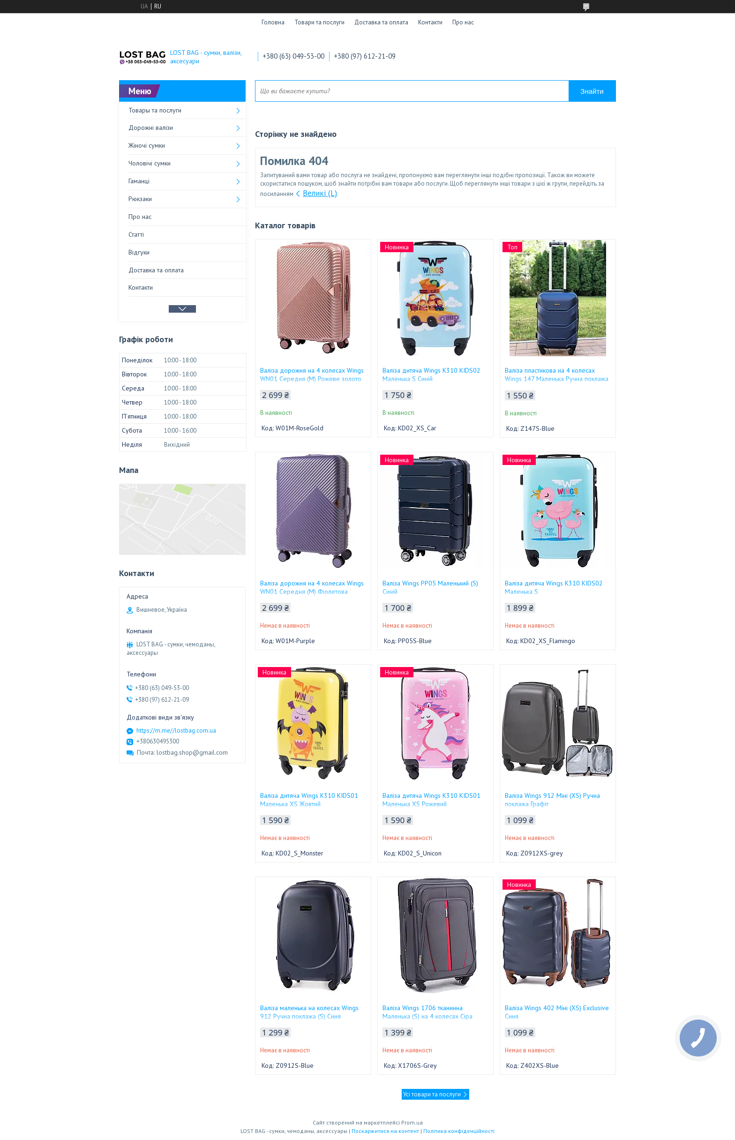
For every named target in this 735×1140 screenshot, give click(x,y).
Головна (273, 22)
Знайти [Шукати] (591, 91)
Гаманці (139, 181)
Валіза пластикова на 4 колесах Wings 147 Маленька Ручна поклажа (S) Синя (556, 378)
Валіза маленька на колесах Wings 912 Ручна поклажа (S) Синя (309, 1012)
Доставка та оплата (381, 22)
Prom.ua (412, 1122)
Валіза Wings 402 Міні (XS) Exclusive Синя (557, 1012)
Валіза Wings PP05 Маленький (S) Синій (430, 587)
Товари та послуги (319, 22)
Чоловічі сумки (149, 163)
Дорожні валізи (150, 127)
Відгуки (139, 252)
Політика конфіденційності (459, 1130)
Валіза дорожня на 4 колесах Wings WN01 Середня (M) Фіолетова (312, 587)
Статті (136, 234)
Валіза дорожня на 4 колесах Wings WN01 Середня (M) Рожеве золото (312, 374)
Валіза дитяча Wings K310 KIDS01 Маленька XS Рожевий (431, 799)
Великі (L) (320, 193)
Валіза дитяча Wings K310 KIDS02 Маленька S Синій (431, 374)
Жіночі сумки (146, 145)
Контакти (430, 22)
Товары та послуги (154, 110)
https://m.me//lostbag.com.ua (176, 731)
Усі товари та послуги (432, 1094)
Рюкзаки (140, 199)
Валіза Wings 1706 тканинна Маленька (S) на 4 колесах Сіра (427, 1012)
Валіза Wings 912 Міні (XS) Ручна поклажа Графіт (552, 799)
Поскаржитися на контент (385, 1130)
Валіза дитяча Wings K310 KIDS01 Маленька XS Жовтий (309, 799)
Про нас (463, 22)
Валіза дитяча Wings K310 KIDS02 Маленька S (554, 587)
